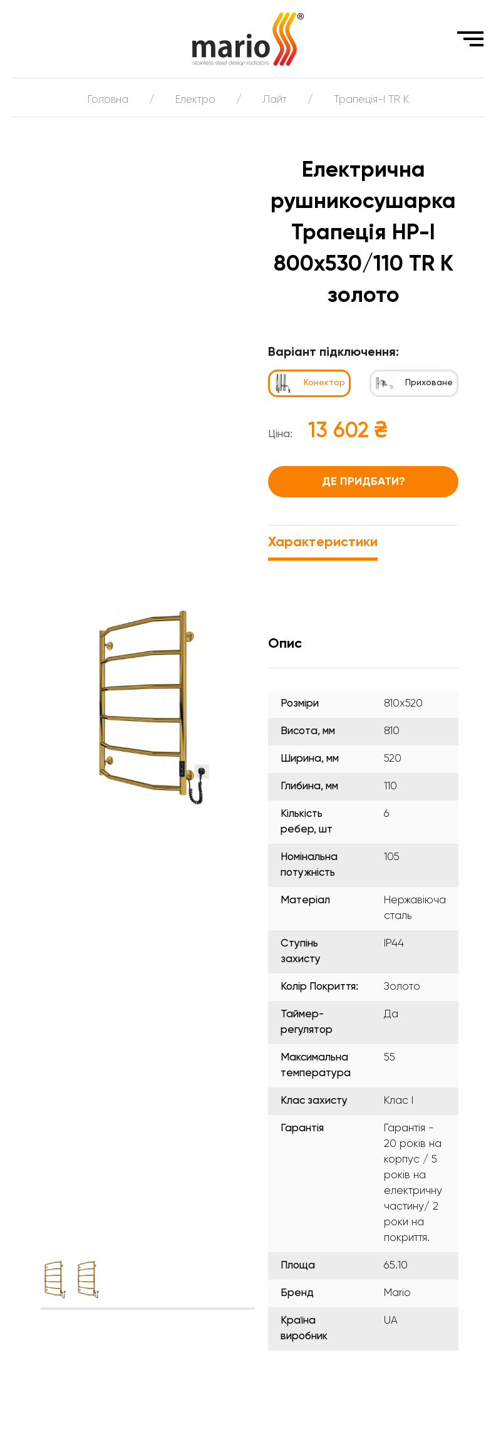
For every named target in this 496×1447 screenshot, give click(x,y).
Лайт (275, 100)
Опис (285, 644)
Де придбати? (363, 481)
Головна (107, 100)
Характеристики (323, 542)
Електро (195, 100)
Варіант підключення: (333, 352)
